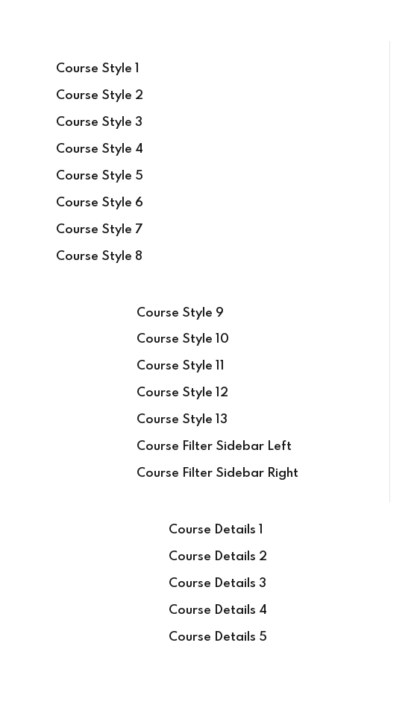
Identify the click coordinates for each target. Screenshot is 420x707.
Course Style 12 (182, 393)
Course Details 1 (216, 530)
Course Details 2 (218, 557)
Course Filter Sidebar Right (217, 473)
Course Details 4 (218, 610)
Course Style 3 (99, 122)
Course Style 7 (99, 229)
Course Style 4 (99, 149)
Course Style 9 (180, 313)
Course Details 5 (218, 637)
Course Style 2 (99, 95)
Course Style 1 (98, 69)
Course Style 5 (99, 176)
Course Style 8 (99, 256)
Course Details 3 (217, 583)
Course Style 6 (99, 203)
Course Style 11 (181, 366)
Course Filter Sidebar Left (214, 446)
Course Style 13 (182, 419)
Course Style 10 (183, 339)
